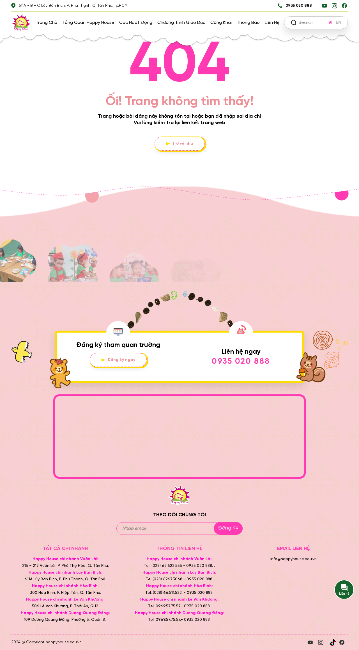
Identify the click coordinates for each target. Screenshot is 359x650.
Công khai (221, 22)
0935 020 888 (241, 362)
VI (330, 22)
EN (338, 22)
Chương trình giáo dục (181, 22)
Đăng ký (228, 528)
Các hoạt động (135, 22)
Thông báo (248, 22)
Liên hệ (272, 22)
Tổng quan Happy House (88, 22)
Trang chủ (46, 22)
